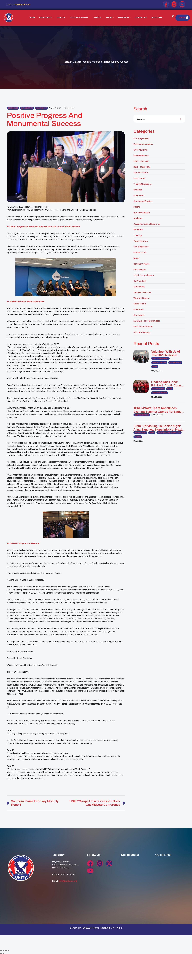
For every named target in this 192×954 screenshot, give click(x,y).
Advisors (137, 218)
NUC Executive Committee (146, 321)
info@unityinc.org (68, 881)
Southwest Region (142, 201)
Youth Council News (143, 275)
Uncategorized (141, 138)
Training (137, 235)
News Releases (141, 155)
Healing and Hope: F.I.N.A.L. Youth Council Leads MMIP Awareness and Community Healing (168, 383)
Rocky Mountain (141, 212)
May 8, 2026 (138, 441)
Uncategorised (141, 247)
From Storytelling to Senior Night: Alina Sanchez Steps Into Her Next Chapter (157, 427)
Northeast (138, 309)
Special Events (140, 172)
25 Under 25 (75, 62)
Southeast (138, 315)
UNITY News (139, 269)
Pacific (136, 207)
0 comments (69, 108)
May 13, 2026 (156, 371)
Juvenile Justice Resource (146, 224)
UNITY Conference (143, 326)
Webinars (138, 229)
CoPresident (139, 281)
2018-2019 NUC (141, 161)
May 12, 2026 (157, 415)
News (136, 258)
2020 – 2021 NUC (141, 167)
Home (66, 62)
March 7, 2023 (55, 108)
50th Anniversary (141, 332)
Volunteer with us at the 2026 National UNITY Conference (165, 353)
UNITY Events (140, 150)
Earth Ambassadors (143, 144)
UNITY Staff (139, 178)
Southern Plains (141, 264)
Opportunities (140, 241)
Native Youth (27, 108)
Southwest (139, 286)
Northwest (41, 108)
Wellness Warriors (142, 292)
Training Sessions (142, 184)
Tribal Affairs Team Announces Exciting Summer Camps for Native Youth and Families (158, 409)
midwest (137, 190)
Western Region (141, 298)
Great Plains (139, 304)
